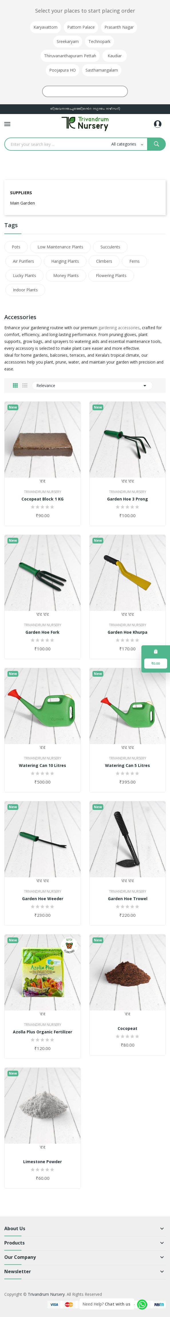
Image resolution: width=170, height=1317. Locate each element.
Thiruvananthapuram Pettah (70, 55)
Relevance (92, 385)
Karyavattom (45, 27)
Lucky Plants (24, 275)
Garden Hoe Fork (42, 632)
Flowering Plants (111, 275)
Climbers (104, 261)
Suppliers (21, 192)
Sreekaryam (68, 41)
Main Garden (22, 203)
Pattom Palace (81, 27)
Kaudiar (115, 55)
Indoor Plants (25, 290)
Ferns (134, 261)
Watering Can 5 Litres (127, 765)
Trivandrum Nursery (42, 492)
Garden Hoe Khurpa (127, 632)
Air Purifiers (23, 261)
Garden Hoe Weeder (42, 898)
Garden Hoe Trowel (127, 898)
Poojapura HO (62, 70)
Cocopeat (127, 1028)
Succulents (110, 247)
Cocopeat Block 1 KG (42, 499)
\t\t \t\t (127, 443)
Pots (16, 247)
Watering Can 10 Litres (42, 765)
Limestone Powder (42, 1161)
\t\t (42, 443)
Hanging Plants (65, 261)
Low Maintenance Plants (60, 247)
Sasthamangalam (102, 70)
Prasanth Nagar (119, 27)
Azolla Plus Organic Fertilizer (42, 1032)
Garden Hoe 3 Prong (127, 499)
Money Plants (66, 275)
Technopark (99, 41)
